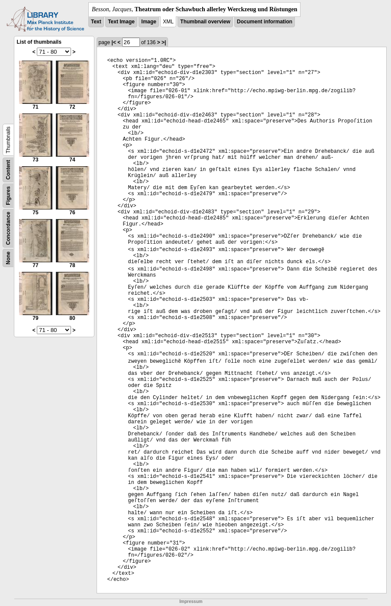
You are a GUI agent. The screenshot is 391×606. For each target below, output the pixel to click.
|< (114, 42)
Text (96, 22)
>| (164, 42)
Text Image (121, 22)
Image (148, 22)
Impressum (190, 601)
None (8, 257)
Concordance (8, 228)
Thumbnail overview (205, 22)
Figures (8, 195)
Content (8, 170)
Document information (264, 22)
